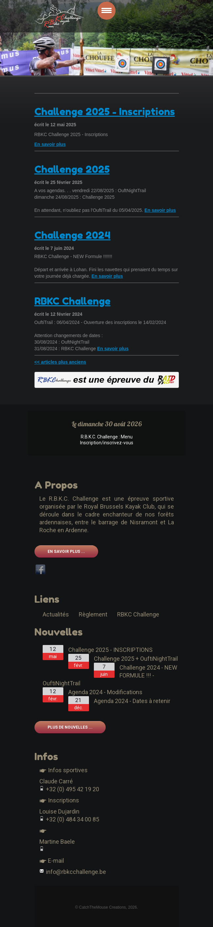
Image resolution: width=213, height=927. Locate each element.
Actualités (56, 614)
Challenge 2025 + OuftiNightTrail (136, 658)
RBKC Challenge (72, 301)
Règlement (93, 614)
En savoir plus (50, 144)
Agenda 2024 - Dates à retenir (132, 700)
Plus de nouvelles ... (70, 727)
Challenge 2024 (72, 235)
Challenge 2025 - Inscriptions (104, 111)
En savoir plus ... (66, 551)
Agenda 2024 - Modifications (105, 692)
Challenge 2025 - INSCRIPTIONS (110, 649)
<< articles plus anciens (60, 362)
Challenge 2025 (72, 169)
